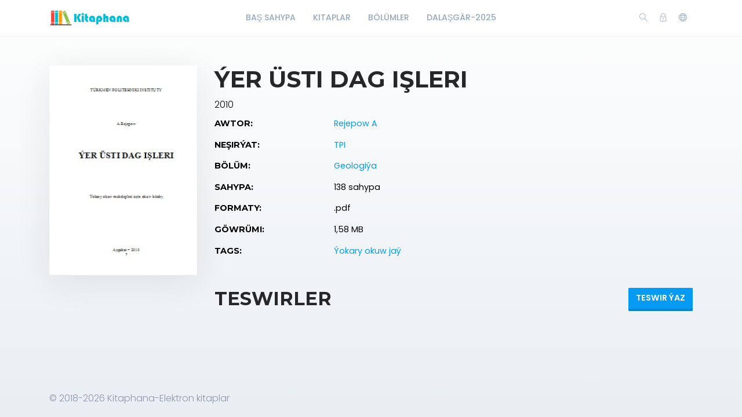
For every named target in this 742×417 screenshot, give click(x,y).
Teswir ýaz (660, 297)
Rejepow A (355, 123)
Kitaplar (332, 17)
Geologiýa (355, 165)
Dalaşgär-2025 (461, 17)
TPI (339, 145)
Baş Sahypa (271, 17)
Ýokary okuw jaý (367, 251)
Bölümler (388, 17)
